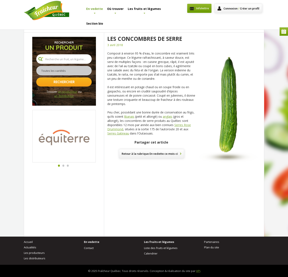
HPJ (198, 271)
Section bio (94, 23)
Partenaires (211, 242)
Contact (89, 248)
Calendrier (284, 31)
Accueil (28, 242)
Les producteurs (34, 253)
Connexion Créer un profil (241, 8)
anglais (167, 117)
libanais (129, 117)
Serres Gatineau (118, 133)
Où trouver (115, 10)
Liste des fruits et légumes (161, 248)
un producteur (67, 92)
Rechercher (64, 82)
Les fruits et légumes (144, 10)
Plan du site (211, 247)
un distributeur (64, 96)
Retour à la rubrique (150, 154)
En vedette (94, 10)
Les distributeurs (34, 258)
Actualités (30, 247)
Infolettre (202, 8)
